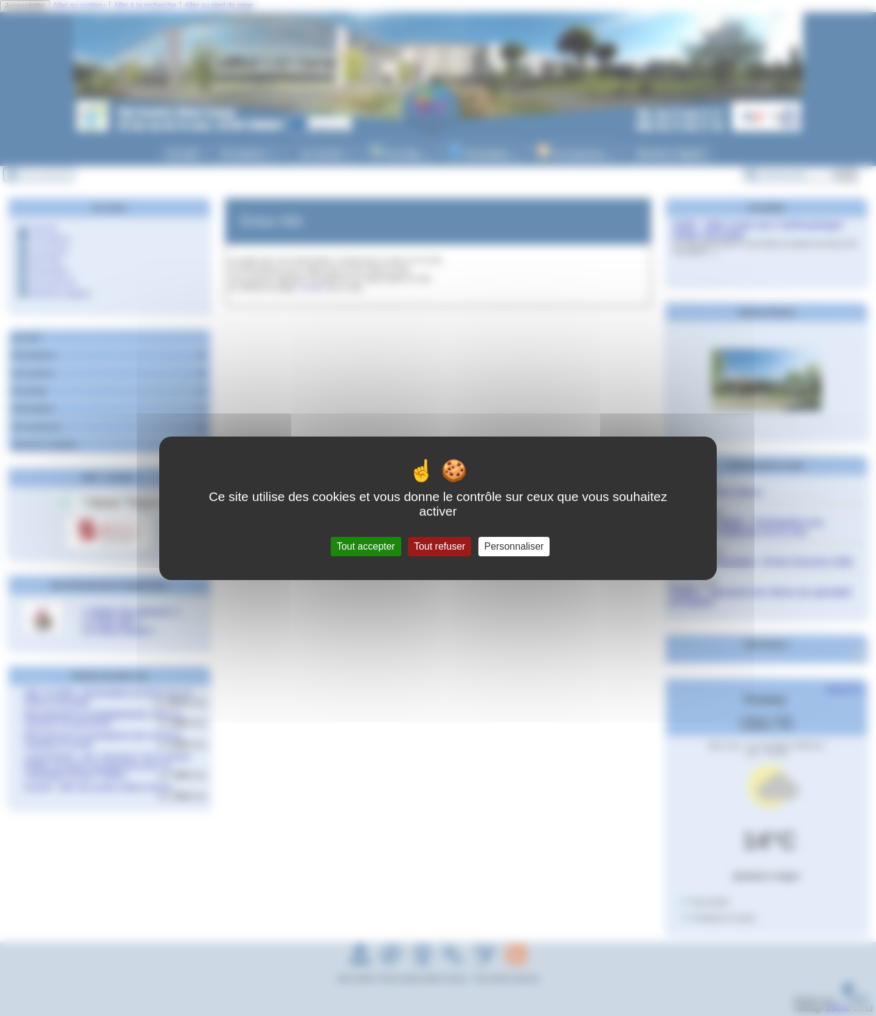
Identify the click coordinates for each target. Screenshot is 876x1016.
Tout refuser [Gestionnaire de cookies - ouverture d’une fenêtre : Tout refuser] (439, 546)
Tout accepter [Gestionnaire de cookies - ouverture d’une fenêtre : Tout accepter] (366, 546)
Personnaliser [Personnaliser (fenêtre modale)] (514, 546)
